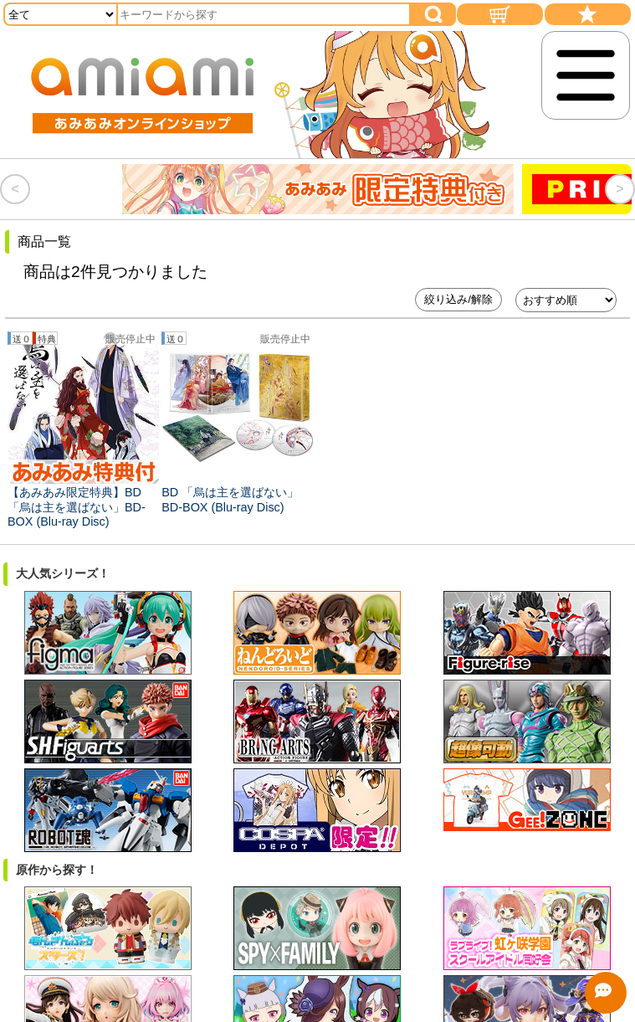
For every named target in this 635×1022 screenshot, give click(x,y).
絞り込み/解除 (458, 299)
